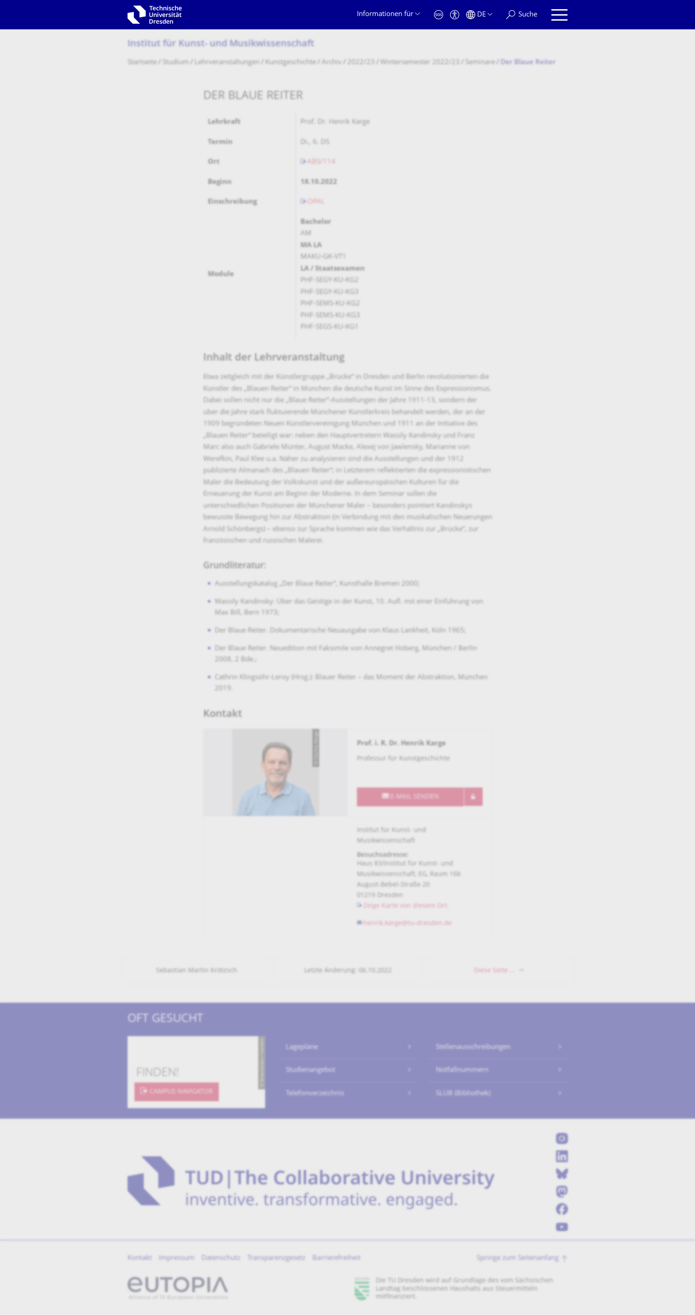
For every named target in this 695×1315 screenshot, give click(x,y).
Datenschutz (220, 1258)
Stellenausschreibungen (473, 1047)
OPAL (316, 202)
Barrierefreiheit (336, 1258)
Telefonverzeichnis (315, 1093)
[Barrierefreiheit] (455, 15)
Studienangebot (310, 1070)
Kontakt (140, 1258)
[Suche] (521, 15)
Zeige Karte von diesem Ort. (406, 906)
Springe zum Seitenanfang (518, 1258)
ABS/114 (321, 162)
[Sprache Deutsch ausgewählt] (479, 15)
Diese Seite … (494, 971)
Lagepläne (302, 1047)
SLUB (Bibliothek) (463, 1093)
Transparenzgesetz (276, 1258)
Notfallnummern (462, 1070)
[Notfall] (439, 15)
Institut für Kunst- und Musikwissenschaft (221, 44)
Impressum (177, 1258)
